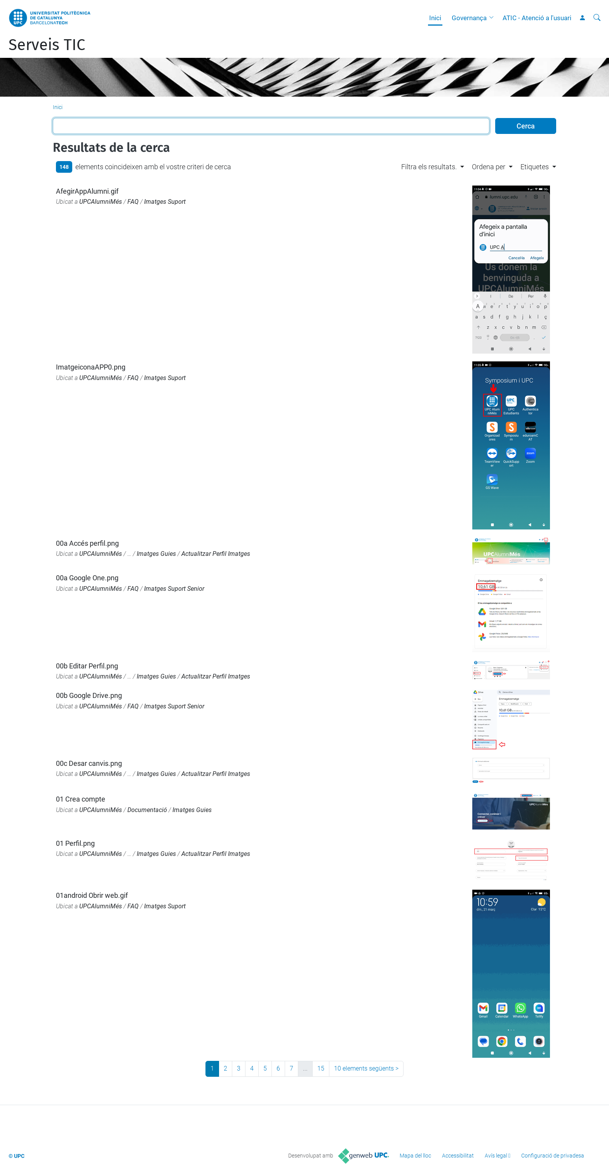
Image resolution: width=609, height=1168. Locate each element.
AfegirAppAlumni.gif (87, 191)
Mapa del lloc (415, 1155)
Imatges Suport (165, 201)
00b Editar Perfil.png (87, 666)
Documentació (147, 810)
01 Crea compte (80, 799)
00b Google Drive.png (89, 695)
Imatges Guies (156, 553)
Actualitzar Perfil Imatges (215, 553)
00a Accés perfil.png (87, 543)
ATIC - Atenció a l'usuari (537, 18)
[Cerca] (596, 18)
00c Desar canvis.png (89, 763)
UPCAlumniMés (100, 201)
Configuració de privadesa (552, 1155)
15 (320, 1068)
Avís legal (496, 1155)
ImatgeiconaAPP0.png (90, 367)
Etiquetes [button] (534, 167)
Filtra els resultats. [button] (429, 167)
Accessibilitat (458, 1155)
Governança (469, 18)
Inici (435, 18)
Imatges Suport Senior (174, 588)
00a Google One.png (87, 578)
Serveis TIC (47, 45)
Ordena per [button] (488, 167)
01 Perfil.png (75, 843)
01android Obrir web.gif (92, 895)
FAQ (133, 201)
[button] (493, 18)
